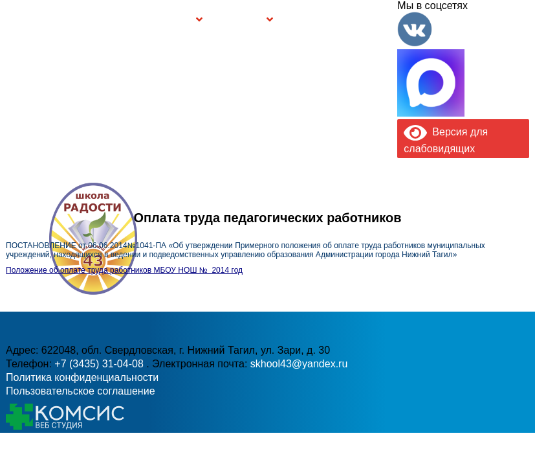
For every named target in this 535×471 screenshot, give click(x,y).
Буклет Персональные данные (312, 19)
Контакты (374, 19)
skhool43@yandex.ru (299, 363)
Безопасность (239, 20)
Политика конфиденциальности (82, 377)
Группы (180, 20)
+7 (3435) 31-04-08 (100, 363)
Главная (38, 19)
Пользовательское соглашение (80, 390)
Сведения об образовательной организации (96, 19)
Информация (11, 18)
